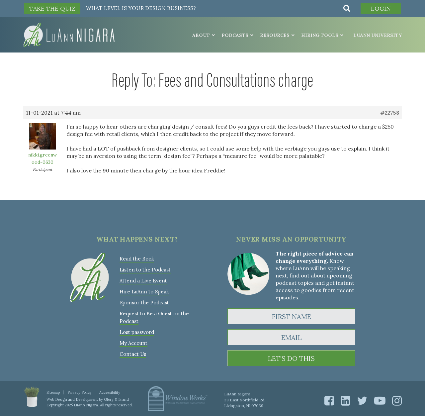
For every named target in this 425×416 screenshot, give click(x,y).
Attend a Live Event (143, 280)
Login (381, 8)
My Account (133, 343)
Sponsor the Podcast (144, 302)
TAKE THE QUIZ (52, 8)
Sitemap (53, 392)
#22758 (389, 112)
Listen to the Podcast (145, 269)
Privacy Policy (79, 392)
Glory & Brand (116, 399)
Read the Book (137, 259)
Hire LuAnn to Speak (144, 291)
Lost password (137, 332)
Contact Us (133, 354)
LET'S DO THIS (291, 358)
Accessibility (109, 392)
